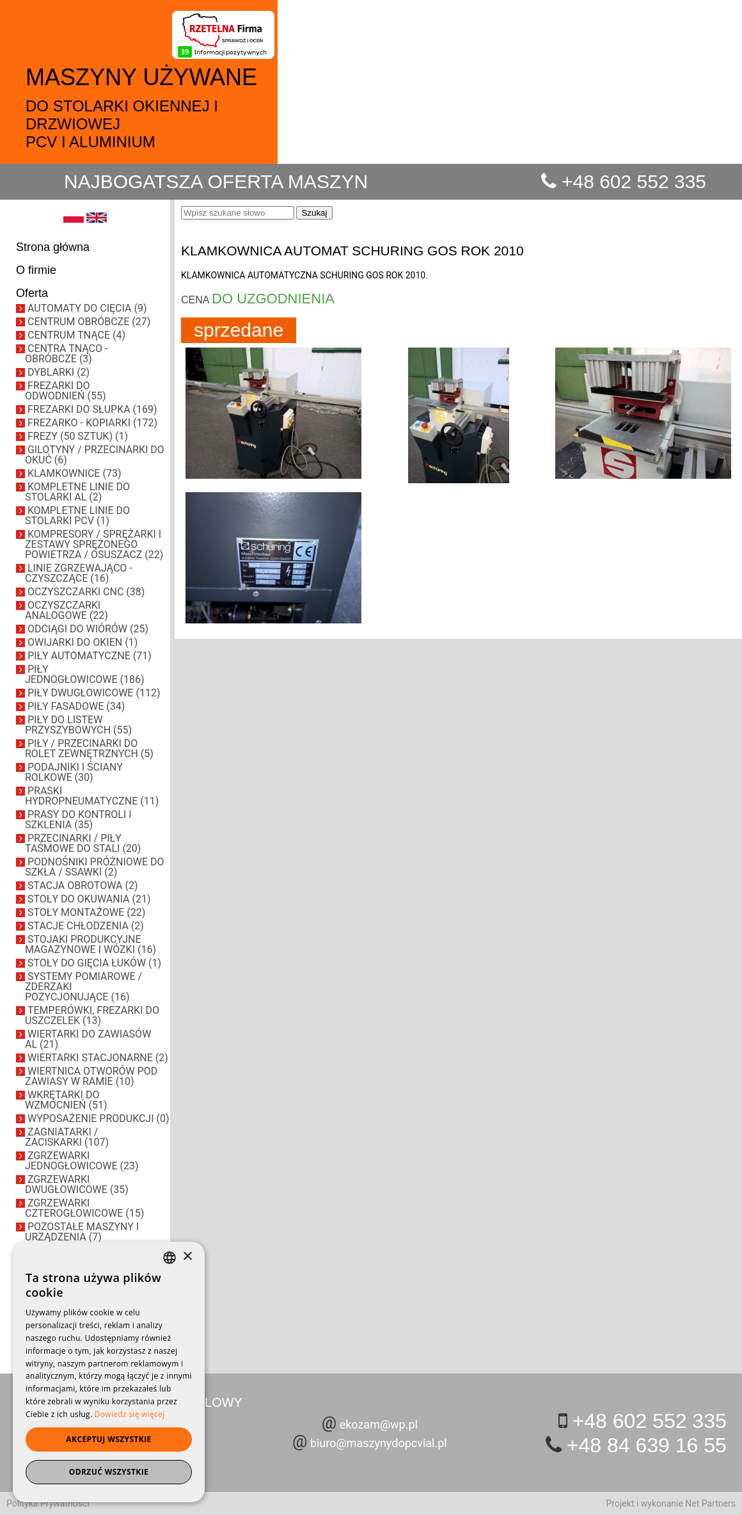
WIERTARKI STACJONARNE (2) (98, 1058)
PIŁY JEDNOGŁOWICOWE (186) (85, 674)
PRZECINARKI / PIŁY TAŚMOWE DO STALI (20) (83, 843)
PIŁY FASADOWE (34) (76, 706)
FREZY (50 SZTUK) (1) (78, 436)
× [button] (187, 1257)
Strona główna (53, 247)
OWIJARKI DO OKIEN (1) (83, 642)
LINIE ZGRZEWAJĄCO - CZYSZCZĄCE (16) (78, 573)
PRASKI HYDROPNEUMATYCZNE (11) (92, 796)
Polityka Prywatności (48, 1503)
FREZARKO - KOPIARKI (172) (92, 423)
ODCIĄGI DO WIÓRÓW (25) (88, 629)
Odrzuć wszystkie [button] (108, 1471)
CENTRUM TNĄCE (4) (76, 335)
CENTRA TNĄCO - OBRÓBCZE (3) (66, 353)
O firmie (36, 270)
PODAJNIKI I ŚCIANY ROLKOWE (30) (74, 772)
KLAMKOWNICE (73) (74, 473)
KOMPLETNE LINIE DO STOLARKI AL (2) (77, 492)
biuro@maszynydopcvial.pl (378, 1443)
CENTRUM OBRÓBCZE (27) (89, 322)
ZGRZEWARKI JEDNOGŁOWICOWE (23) (82, 1161)
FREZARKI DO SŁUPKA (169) (92, 409)
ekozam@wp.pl (379, 1424)
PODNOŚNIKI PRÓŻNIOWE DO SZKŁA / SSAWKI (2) (94, 867)
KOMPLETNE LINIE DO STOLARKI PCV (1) (77, 515)
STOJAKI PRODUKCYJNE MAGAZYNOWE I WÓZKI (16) (90, 944)
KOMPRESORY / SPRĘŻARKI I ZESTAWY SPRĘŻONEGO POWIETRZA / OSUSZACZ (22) (94, 544)
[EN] (96, 219)
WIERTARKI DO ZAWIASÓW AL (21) (88, 1039)
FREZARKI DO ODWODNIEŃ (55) (65, 391)
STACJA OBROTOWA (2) (83, 885)
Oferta (32, 293)
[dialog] (109, 1372)
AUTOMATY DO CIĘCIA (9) (87, 308)
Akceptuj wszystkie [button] (108, 1439)
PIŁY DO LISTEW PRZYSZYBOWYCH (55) (78, 725)
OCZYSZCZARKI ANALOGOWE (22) (66, 610)
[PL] (73, 219)
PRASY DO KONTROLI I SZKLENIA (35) (78, 819)
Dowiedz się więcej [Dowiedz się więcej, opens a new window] (130, 1414)
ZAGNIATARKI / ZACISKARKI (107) (67, 1137)
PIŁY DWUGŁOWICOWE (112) (94, 693)
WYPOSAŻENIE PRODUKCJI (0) (99, 1118)
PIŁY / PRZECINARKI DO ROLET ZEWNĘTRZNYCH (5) (89, 748)
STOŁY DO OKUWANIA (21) (89, 899)
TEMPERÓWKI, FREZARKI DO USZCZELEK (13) (92, 1015)
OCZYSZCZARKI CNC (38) (86, 592)
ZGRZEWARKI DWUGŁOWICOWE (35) (77, 1184)
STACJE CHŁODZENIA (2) (86, 926)
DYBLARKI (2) (59, 372)
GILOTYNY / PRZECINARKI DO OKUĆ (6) (94, 455)
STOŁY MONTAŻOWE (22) (86, 912)
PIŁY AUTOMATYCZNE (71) (90, 656)
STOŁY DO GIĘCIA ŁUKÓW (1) (94, 963)
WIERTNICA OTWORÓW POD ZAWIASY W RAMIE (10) (91, 1076)
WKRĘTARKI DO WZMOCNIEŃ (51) (66, 1100)
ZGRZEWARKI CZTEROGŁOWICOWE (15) (84, 1208)
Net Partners (710, 1503)
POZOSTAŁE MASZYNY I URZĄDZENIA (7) (82, 1232)
